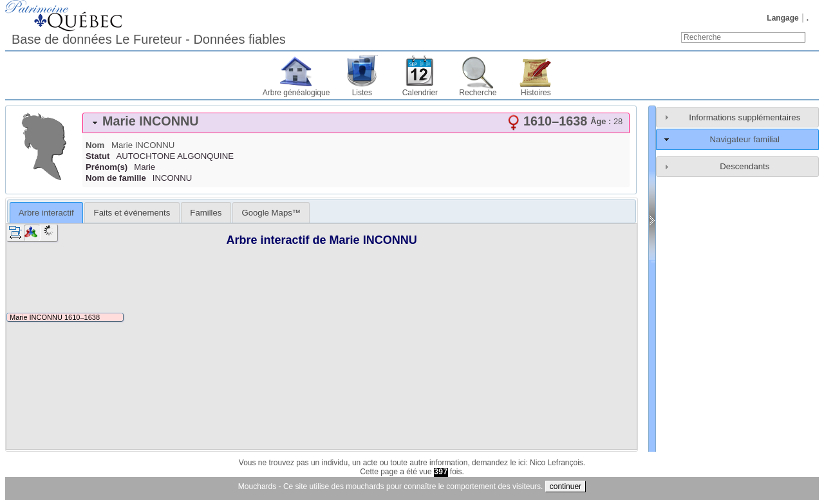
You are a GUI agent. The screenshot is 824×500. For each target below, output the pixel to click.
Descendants (744, 166)
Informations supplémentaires (744, 117)
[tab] (356, 123)
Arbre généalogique (296, 92)
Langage (782, 18)
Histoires (536, 92)
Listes (362, 92)
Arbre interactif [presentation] (46, 213)
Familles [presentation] (205, 213)
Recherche (477, 92)
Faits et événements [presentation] (132, 213)
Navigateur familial (745, 139)
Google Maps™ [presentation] (271, 213)
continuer (565, 486)
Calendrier (420, 92)
